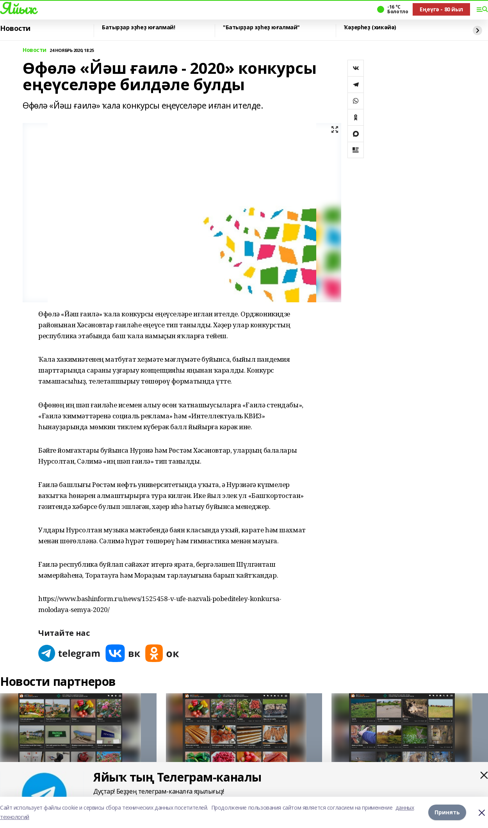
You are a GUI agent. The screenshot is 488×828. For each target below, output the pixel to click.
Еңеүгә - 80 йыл (441, 9)
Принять (447, 812)
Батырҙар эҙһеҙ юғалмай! (138, 27)
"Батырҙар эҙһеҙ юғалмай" (261, 27)
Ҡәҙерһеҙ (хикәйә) (370, 27)
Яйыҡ (18, 8)
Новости (15, 28)
